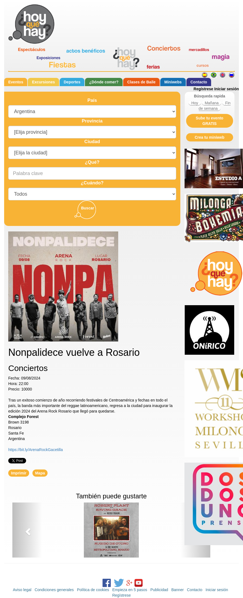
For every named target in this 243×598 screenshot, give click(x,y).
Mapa (40, 473)
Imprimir (18, 473)
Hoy (194, 103)
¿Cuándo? (92, 182)
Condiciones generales (54, 590)
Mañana (212, 103)
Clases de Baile (141, 82)
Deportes (72, 82)
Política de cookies (93, 590)
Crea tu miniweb (209, 137)
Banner (177, 590)
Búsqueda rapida (209, 96)
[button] (27, 530)
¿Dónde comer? (103, 82)
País (92, 100)
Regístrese (203, 89)
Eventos (15, 82)
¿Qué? (92, 162)
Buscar (87, 208)
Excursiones (43, 82)
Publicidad (159, 590)
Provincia (92, 121)
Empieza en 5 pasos (129, 590)
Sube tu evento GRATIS (209, 121)
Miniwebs (173, 82)
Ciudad (92, 141)
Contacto (198, 82)
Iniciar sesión (226, 89)
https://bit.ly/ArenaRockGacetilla (35, 449)
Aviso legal (22, 590)
